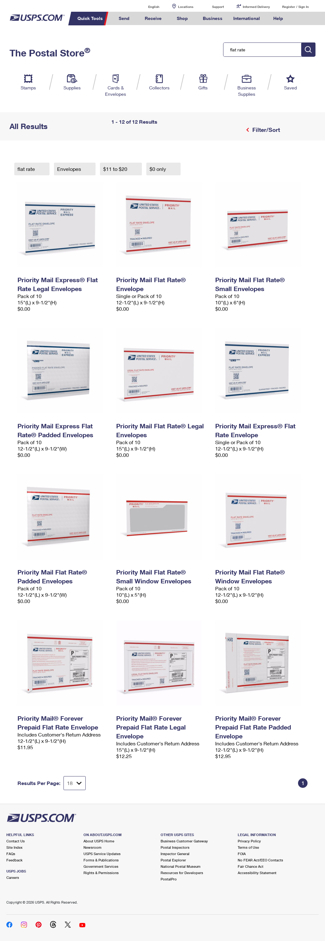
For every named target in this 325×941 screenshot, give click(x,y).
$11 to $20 (116, 169)
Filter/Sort (265, 129)
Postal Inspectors (175, 847)
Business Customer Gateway (184, 841)
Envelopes (69, 169)
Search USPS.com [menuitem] (299, 18)
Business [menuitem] (212, 18)
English (147, 6)
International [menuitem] (246, 18)
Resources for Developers (182, 873)
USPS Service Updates (102, 854)
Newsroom (92, 847)
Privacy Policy (249, 841)
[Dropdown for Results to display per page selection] (74, 783)
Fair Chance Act (250, 866)
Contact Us (15, 841)
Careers (12, 877)
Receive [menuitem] (153, 18)
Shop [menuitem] (182, 18)
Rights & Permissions (101, 873)
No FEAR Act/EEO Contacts (260, 860)
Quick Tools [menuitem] (90, 18)
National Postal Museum (181, 866)
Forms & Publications (101, 860)
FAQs (10, 854)
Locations (185, 7)
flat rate (26, 169)
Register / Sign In (295, 7)
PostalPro (169, 879)
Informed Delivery (256, 7)
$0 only (158, 169)
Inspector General (175, 854)
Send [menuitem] (124, 18)
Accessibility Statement (257, 873)
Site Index (14, 847)
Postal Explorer (173, 860)
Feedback (14, 860)
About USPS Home (98, 841)
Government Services (100, 866)
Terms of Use (248, 847)
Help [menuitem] (278, 18)
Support (218, 7)
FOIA (242, 854)
